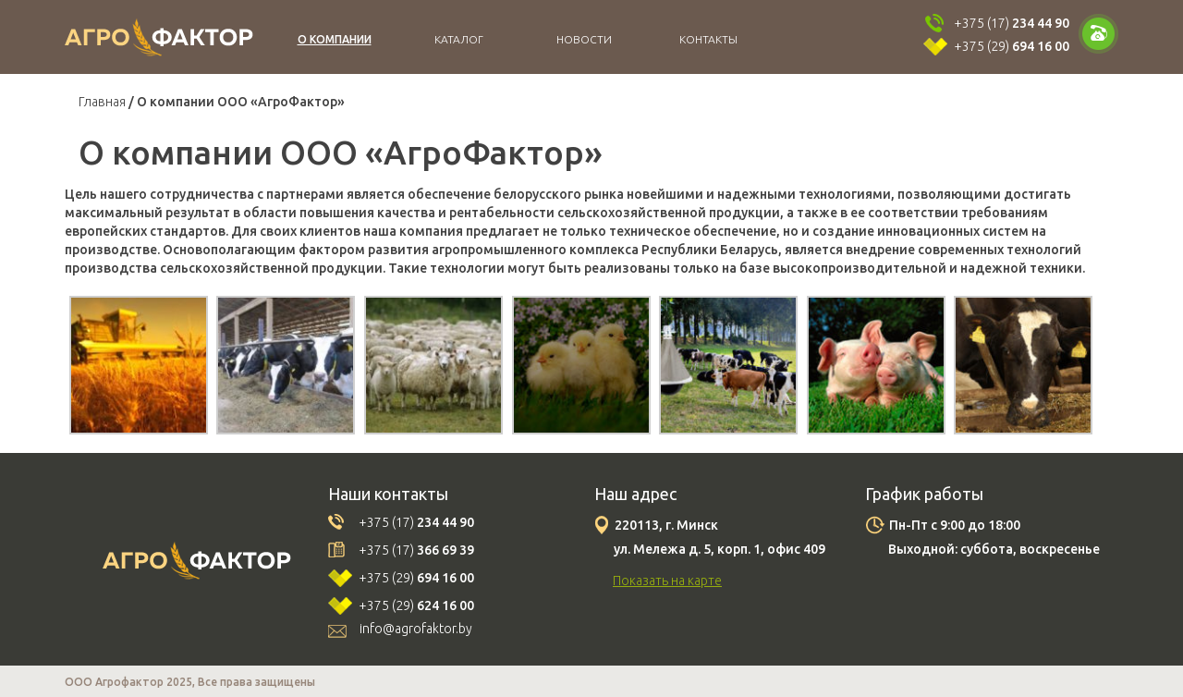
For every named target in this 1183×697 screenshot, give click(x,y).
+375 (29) (1011, 46)
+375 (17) (1011, 23)
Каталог (458, 39)
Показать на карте (667, 580)
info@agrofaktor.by (416, 628)
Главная (102, 101)
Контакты (708, 39)
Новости (584, 39)
